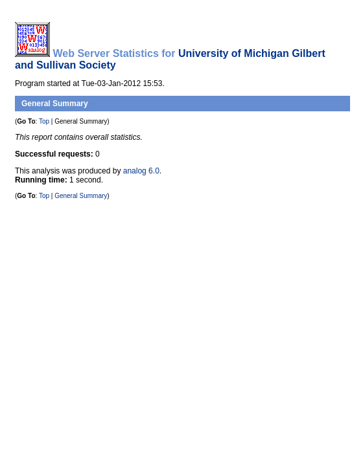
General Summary (54, 103)
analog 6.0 (141, 170)
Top (44, 121)
